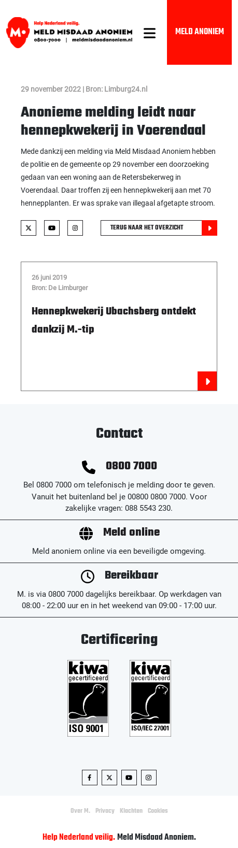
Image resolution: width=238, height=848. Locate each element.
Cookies (158, 811)
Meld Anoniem (199, 32)
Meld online (131, 532)
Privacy (105, 811)
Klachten (131, 811)
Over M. (80, 811)
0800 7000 (131, 466)
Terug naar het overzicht (163, 228)
